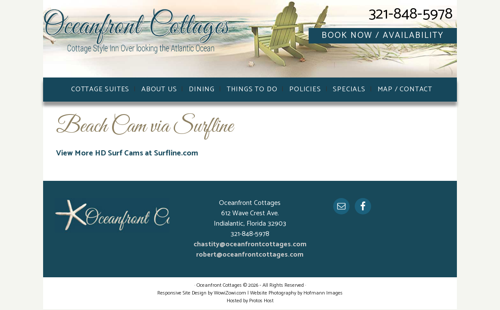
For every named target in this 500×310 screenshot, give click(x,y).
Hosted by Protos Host (250, 301)
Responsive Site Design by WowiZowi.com (201, 293)
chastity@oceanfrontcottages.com (250, 244)
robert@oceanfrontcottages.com (249, 254)
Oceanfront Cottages (138, 41)
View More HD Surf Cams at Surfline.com (127, 153)
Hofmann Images (323, 293)
